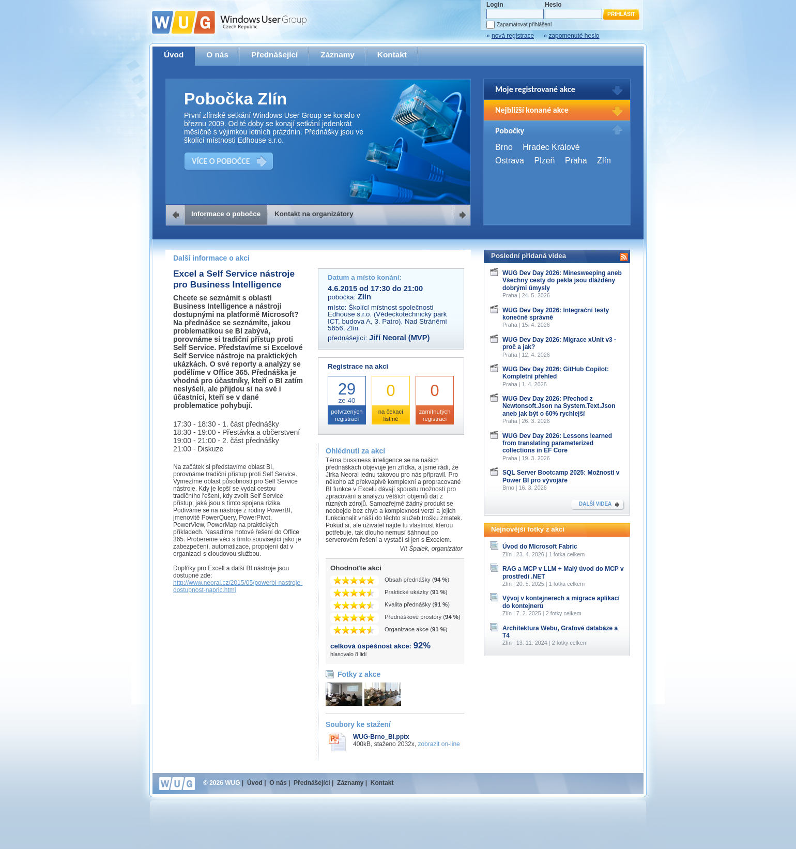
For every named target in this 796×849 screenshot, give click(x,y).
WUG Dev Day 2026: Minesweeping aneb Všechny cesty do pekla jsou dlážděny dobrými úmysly (562, 280)
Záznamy (337, 54)
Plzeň (544, 160)
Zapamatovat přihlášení (524, 24)
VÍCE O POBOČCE (221, 161)
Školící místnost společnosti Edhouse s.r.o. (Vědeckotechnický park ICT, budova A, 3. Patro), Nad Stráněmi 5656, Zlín (387, 318)
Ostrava (509, 160)
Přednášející (274, 54)
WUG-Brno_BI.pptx (381, 736)
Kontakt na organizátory (314, 214)
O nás (217, 54)
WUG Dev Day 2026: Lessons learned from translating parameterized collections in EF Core (557, 443)
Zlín (604, 160)
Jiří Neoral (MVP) (399, 337)
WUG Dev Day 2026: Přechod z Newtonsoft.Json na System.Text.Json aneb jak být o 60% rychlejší (559, 406)
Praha (576, 160)
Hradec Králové (551, 147)
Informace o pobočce (226, 214)
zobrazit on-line (439, 744)
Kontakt (392, 54)
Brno (504, 147)
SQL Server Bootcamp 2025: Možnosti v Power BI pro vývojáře (561, 476)
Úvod (173, 54)
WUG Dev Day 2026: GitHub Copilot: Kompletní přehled (555, 373)
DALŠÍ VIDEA (595, 504)
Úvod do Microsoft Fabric (539, 546)
